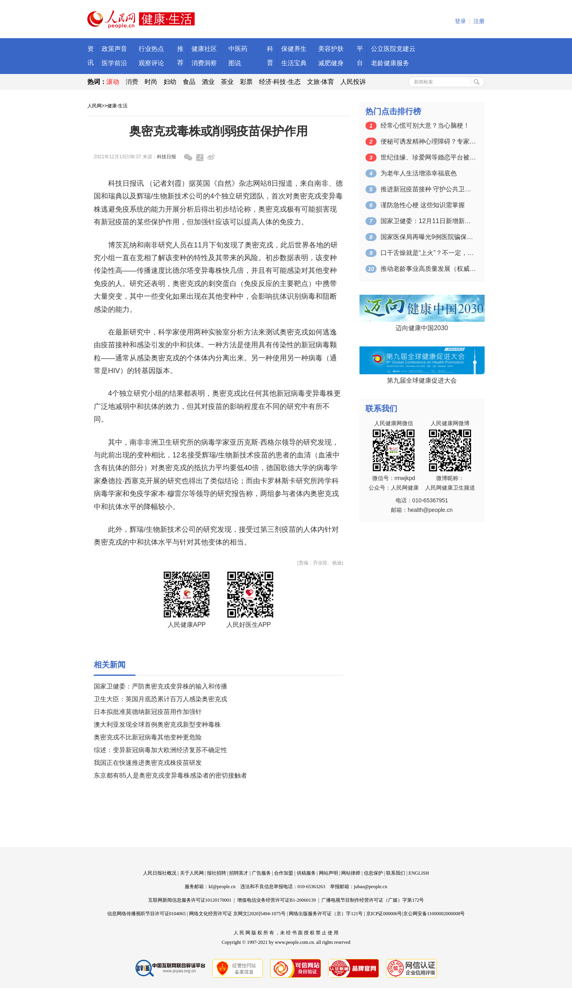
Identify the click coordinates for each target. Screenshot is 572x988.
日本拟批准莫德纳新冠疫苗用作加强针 (148, 711)
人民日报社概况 (159, 873)
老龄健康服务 (390, 63)
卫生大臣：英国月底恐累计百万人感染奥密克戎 (160, 699)
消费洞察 (204, 63)
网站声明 (328, 873)
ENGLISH (419, 873)
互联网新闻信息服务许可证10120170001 (190, 900)
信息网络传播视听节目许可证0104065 (146, 913)
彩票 (246, 81)
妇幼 (170, 81)
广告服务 (261, 873)
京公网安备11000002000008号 (434, 913)
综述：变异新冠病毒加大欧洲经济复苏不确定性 (160, 750)
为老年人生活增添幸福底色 (419, 173)
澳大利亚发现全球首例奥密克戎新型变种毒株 (157, 724)
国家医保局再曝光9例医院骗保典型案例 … (428, 236)
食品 (189, 81)
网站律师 (350, 873)
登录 (460, 21)
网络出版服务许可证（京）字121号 (326, 913)
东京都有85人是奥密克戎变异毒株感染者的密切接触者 (170, 775)
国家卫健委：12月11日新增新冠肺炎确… (428, 221)
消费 (132, 81)
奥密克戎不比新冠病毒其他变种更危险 (148, 737)
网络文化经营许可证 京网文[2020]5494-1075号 (237, 913)
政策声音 (114, 48)
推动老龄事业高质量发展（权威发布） (428, 268)
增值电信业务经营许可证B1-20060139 (276, 900)
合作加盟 (283, 873)
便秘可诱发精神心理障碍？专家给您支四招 (428, 141)
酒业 (208, 81)
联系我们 (395, 873)
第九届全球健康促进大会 (422, 380)
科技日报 (166, 156)
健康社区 (204, 48)
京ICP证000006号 (384, 913)
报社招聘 (216, 873)
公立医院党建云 (393, 48)
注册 (479, 21)
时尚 (151, 81)
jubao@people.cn (370, 886)
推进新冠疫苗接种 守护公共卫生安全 (428, 189)
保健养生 (294, 48)
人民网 (94, 106)
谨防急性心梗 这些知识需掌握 (423, 205)
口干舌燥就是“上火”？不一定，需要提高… (428, 252)
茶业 (227, 81)
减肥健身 (331, 63)
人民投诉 (353, 81)
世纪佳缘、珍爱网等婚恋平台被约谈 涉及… (428, 157)
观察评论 (151, 63)
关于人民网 (192, 873)
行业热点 (151, 48)
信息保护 (373, 873)
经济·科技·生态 (280, 81)
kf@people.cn (222, 886)
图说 (234, 63)
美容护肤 (331, 48)
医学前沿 (114, 63)
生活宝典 (294, 63)
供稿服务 (306, 873)
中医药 (237, 48)
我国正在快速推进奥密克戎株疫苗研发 (148, 762)
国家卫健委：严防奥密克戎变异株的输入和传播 (160, 686)
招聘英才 (238, 873)
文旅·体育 (320, 81)
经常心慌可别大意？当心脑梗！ (425, 125)
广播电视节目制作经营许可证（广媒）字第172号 (372, 900)
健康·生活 (117, 106)
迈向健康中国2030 (422, 328)
